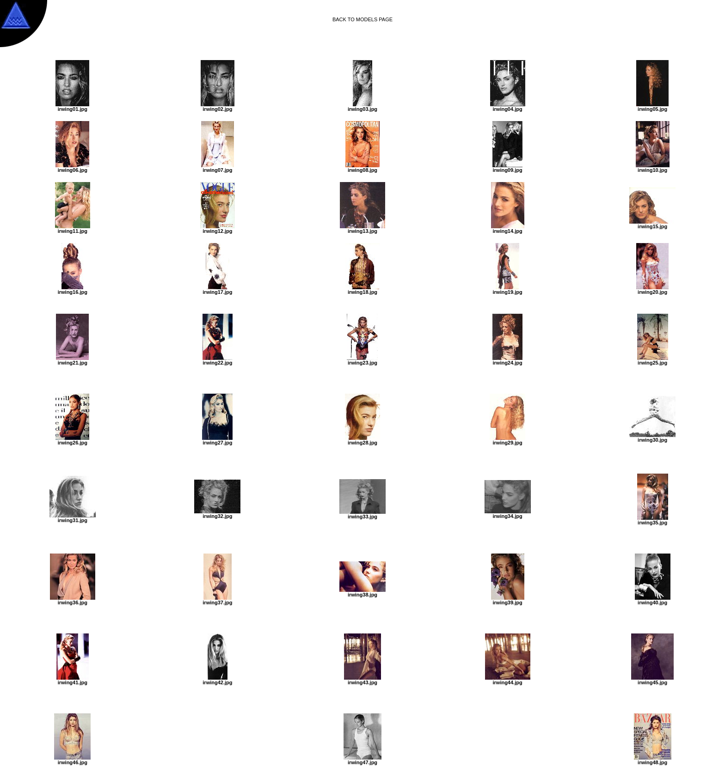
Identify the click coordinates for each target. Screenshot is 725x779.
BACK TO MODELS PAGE (362, 19)
